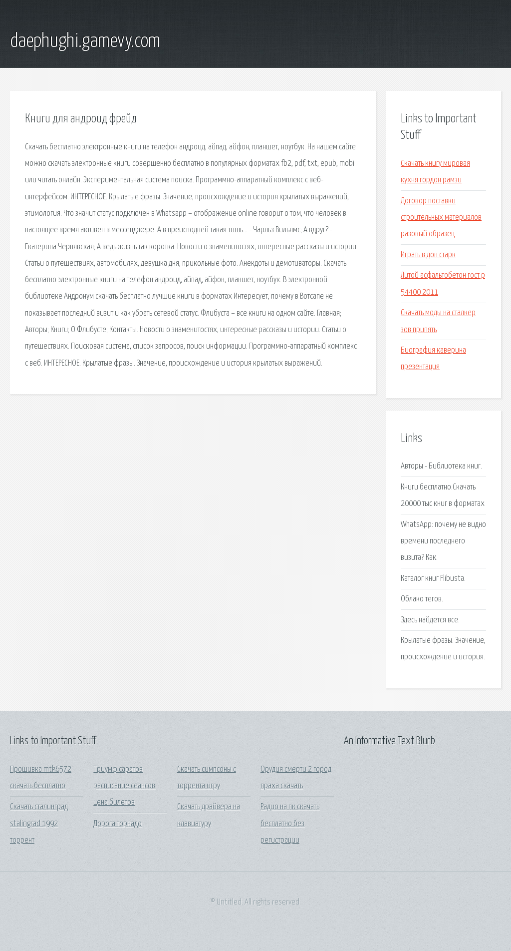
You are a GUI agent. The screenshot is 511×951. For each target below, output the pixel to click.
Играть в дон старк (428, 255)
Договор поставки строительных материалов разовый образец (441, 218)
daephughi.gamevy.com (85, 41)
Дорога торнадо (117, 824)
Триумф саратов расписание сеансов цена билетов (124, 786)
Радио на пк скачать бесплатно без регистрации (289, 824)
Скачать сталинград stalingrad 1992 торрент (39, 824)
